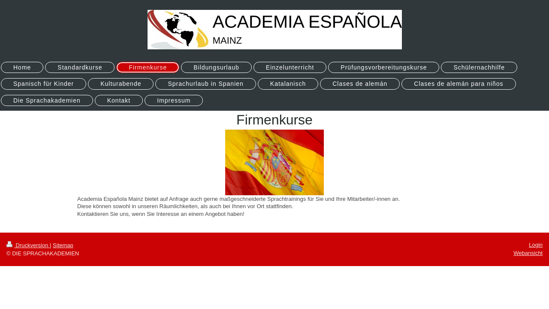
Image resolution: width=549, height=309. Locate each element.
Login (536, 245)
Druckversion (28, 245)
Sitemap (63, 245)
